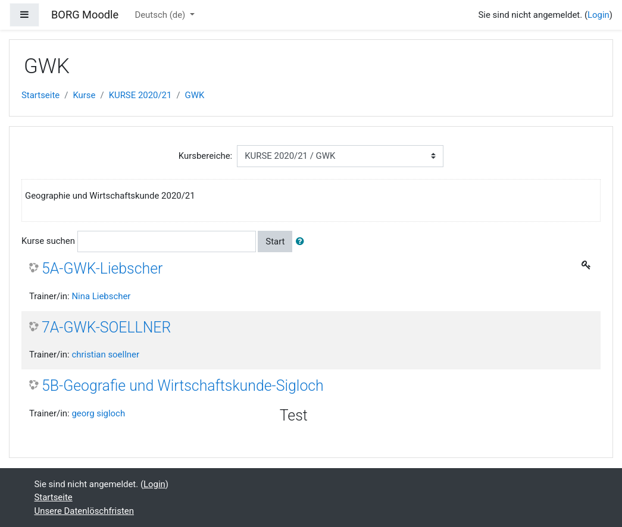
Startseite (40, 95)
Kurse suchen (48, 241)
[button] (302, 241)
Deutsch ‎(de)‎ (161, 15)
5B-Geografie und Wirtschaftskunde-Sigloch (183, 385)
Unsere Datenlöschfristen (85, 511)
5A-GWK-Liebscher (102, 268)
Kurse (84, 95)
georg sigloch (98, 413)
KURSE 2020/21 (140, 95)
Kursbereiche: (206, 155)
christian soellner (105, 354)
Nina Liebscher (100, 296)
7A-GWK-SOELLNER (106, 327)
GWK (195, 95)
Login (598, 15)
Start (275, 241)
